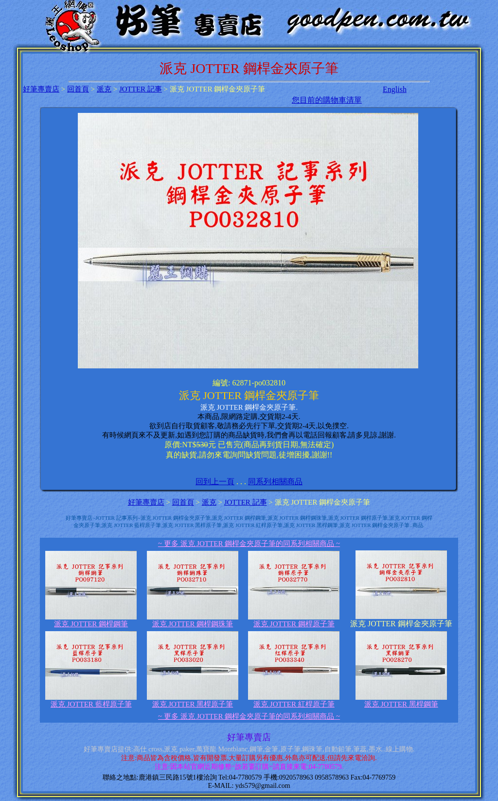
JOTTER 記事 (140, 89)
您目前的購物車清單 (327, 100)
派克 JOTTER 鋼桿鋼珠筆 (192, 620)
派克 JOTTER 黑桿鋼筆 (401, 700)
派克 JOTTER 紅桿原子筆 (293, 700)
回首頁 (78, 89)
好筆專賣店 (41, 89)
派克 (104, 89)
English (395, 89)
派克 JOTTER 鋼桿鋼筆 (91, 620)
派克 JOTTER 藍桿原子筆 (91, 700)
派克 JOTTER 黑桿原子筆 (192, 700)
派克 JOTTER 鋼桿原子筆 (293, 620)
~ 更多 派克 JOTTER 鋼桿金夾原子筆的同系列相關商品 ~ (249, 543)
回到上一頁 (215, 481)
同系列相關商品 (275, 481)
